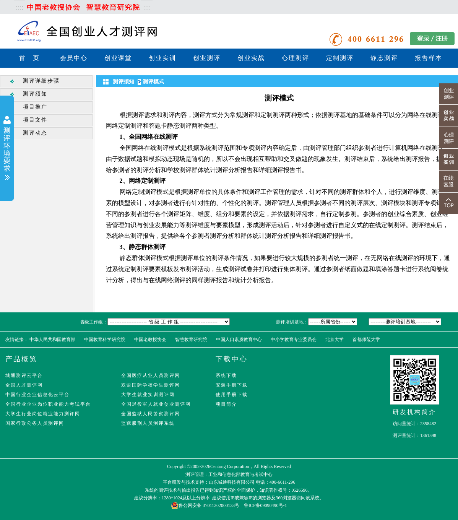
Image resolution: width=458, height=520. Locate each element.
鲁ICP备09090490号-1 (265, 505)
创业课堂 (118, 58)
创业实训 (162, 58)
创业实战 (251, 58)
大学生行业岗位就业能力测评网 (42, 413)
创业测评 (207, 58)
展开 (7, 149)
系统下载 (226, 375)
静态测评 (384, 58)
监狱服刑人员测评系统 (148, 423)
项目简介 (226, 404)
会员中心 (74, 58)
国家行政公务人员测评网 (34, 423)
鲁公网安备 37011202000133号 (205, 505)
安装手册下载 (232, 385)
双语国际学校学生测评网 (150, 385)
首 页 (29, 58)
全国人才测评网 (24, 385)
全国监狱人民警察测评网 (150, 413)
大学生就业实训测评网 (148, 394)
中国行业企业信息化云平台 (37, 394)
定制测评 (340, 58)
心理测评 (295, 58)
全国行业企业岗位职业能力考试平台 (48, 404)
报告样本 (428, 58)
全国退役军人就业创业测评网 (156, 404)
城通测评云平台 (24, 375)
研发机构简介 (414, 412)
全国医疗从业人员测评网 (150, 375)
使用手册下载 (232, 394)
